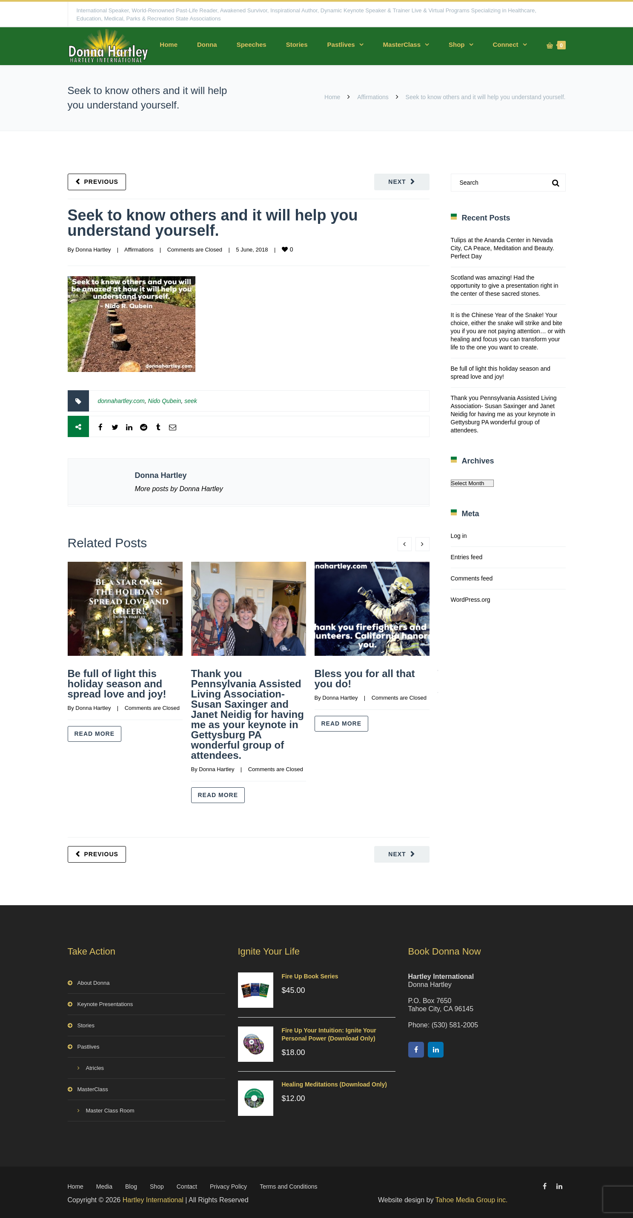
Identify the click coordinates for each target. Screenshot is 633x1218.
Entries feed (467, 557)
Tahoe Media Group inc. (471, 1198)
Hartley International (153, 1198)
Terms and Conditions (288, 1184)
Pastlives (341, 44)
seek (190, 400)
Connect (505, 44)
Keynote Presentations (105, 1002)
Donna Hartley (93, 249)
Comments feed (472, 578)
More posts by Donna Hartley (179, 488)
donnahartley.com (121, 400)
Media (104, 1184)
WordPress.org (470, 599)
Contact (187, 1184)
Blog (131, 1184)
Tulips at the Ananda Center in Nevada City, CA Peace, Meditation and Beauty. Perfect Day (502, 248)
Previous (101, 181)
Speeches (251, 44)
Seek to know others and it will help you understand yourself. (213, 222)
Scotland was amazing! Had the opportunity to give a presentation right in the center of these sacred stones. (505, 285)
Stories (297, 44)
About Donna (93, 981)
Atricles (95, 1066)
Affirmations (373, 97)
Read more (94, 733)
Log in (459, 535)
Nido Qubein (164, 400)
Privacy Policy (228, 1184)
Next (397, 181)
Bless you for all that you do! (365, 678)
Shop (457, 44)
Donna (207, 44)
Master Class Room (110, 1109)
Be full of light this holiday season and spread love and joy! (117, 684)
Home (169, 44)
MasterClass (402, 44)
